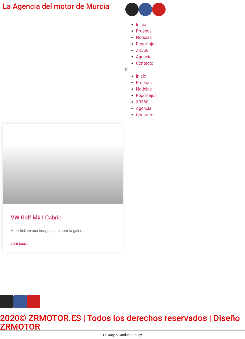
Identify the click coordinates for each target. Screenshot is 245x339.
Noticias (144, 37)
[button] (184, 70)
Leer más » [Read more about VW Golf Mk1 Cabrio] (19, 244)
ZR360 (142, 50)
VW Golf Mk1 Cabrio (36, 217)
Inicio (141, 24)
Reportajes (146, 43)
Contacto (144, 63)
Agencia (144, 56)
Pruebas (144, 31)
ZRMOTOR (20, 327)
